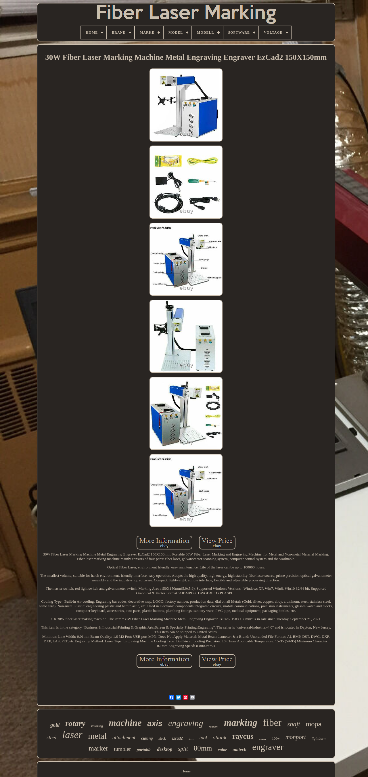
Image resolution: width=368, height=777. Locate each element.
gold (55, 725)
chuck (220, 738)
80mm (203, 748)
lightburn (318, 738)
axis (154, 723)
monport (295, 737)
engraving (185, 723)
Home (186, 771)
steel (52, 737)
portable (144, 749)
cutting (147, 738)
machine (125, 722)
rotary (75, 723)
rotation (213, 726)
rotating (97, 725)
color (222, 749)
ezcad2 (177, 738)
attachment (123, 737)
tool (203, 737)
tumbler (122, 749)
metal (97, 735)
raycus (243, 736)
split (183, 749)
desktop (164, 749)
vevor (262, 739)
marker (98, 748)
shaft (293, 724)
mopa (314, 724)
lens (191, 739)
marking (240, 722)
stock (162, 738)
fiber (272, 722)
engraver (267, 747)
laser (72, 734)
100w (276, 738)
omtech (239, 749)
